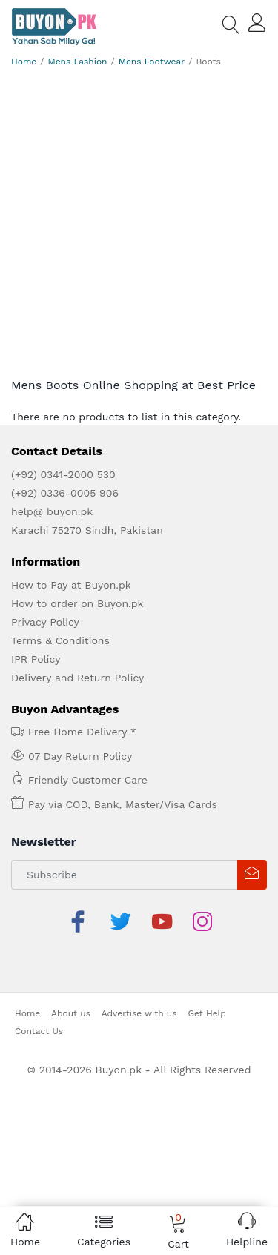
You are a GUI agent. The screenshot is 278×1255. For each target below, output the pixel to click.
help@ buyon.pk (52, 511)
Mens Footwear (152, 61)
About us (70, 977)
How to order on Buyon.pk (77, 603)
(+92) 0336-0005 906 (65, 493)
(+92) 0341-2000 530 (63, 474)
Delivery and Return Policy (77, 677)
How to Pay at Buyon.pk (71, 585)
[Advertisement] (139, 219)
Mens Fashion (77, 61)
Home (23, 61)
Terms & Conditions (60, 640)
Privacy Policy (45, 622)
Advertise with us (139, 977)
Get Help (206, 977)
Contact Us (39, 995)
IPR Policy (35, 659)
